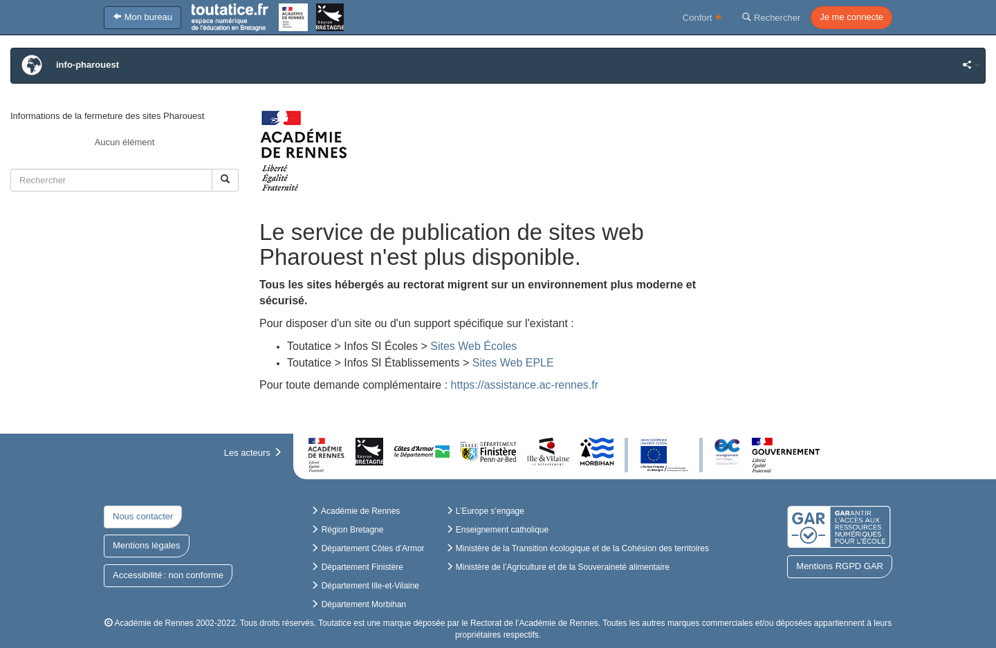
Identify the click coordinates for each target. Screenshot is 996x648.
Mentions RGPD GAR (839, 566)
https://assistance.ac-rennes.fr (524, 385)
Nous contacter (143, 516)
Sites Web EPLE (513, 363)
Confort (702, 17)
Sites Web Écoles (475, 346)
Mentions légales (147, 545)
